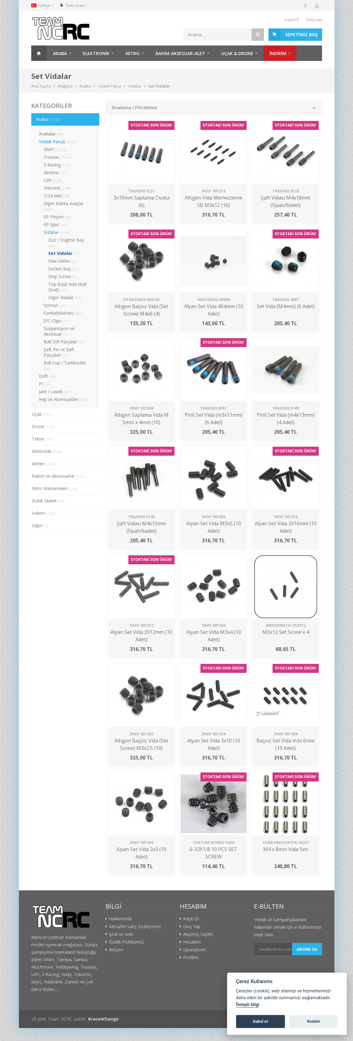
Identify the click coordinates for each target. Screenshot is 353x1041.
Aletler (43, 464)
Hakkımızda (120, 919)
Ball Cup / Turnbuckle (65, 365)
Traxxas (57, 157)
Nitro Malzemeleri (55, 488)
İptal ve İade (121, 934)
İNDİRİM (277, 53)
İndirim (43, 513)
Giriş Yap (191, 926)
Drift (47, 376)
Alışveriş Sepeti (198, 934)
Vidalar (56, 232)
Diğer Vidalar (64, 297)
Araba (60, 53)
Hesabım (192, 942)
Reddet (313, 1021)
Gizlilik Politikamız (126, 942)
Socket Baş (63, 269)
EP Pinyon (57, 217)
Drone (43, 426)
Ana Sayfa (39, 53)
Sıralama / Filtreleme (134, 107)
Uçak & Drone (237, 53)
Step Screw (62, 276)
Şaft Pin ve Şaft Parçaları (59, 352)
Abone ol (307, 949)
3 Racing (57, 165)
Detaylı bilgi (247, 1004)
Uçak (42, 414)
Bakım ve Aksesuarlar (58, 476)
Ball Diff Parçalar (64, 342)
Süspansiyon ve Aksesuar (59, 331)
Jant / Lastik (55, 391)
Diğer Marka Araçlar (64, 206)
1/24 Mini (57, 196)
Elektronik (96, 53)
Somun (55, 305)
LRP (53, 180)
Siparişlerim (194, 950)
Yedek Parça (58, 141)
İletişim (116, 950)
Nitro (133, 53)
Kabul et (260, 1021)
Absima (55, 172)
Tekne (42, 439)
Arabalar (51, 134)
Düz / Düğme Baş (66, 242)
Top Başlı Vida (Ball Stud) (67, 287)
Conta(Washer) (62, 313)
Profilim (191, 957)
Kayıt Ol (292, 19)
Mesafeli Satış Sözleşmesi (135, 926)
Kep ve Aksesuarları (63, 399)
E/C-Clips (56, 321)
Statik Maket (48, 501)
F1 (44, 384)
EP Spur (55, 224)
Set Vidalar (64, 253)
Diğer (40, 525)
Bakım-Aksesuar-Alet (180, 53)
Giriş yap (314, 19)
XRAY (55, 149)
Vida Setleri (62, 261)
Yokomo (57, 188)
